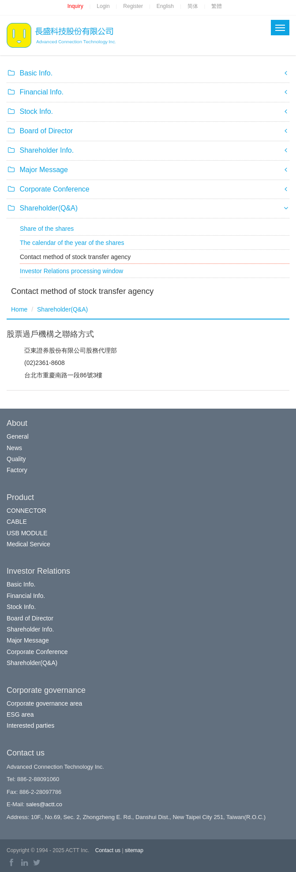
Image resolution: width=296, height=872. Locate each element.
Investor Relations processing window (71, 270)
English (165, 6)
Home (19, 309)
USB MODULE (27, 533)
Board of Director (30, 618)
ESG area (20, 714)
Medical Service (28, 544)
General (18, 436)
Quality (16, 458)
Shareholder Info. (30, 629)
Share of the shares (47, 228)
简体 (192, 6)
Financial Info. (26, 595)
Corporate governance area (44, 703)
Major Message (28, 640)
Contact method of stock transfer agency (75, 256)
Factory (17, 470)
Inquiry (75, 6)
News (14, 447)
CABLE (17, 521)
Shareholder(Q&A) (62, 309)
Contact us (107, 850)
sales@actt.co (44, 804)
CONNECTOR (26, 510)
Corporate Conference (37, 651)
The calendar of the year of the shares (72, 242)
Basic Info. (21, 584)
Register (133, 6)
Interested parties (30, 725)
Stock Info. (21, 606)
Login (103, 6)
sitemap (134, 850)
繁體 (216, 6)
